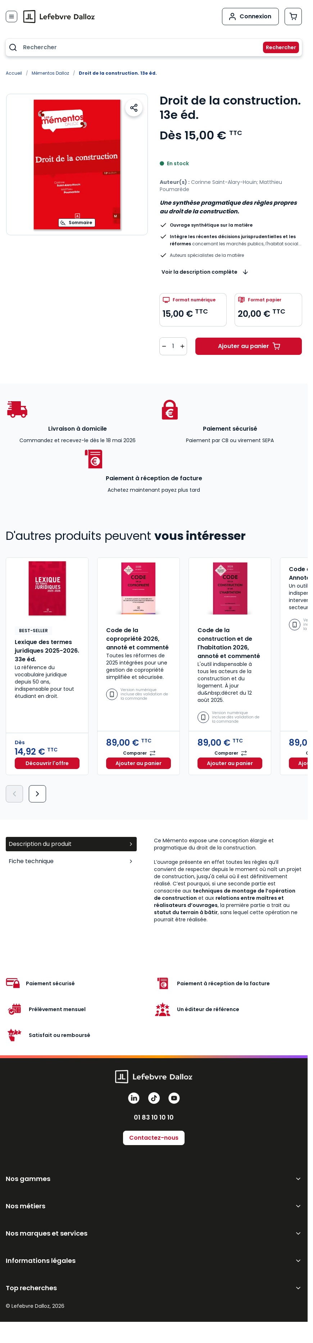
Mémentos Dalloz (50, 73)
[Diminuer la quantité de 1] (164, 346)
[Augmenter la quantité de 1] (182, 346)
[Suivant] (37, 793)
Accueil (14, 73)
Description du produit (71, 844)
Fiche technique (71, 861)
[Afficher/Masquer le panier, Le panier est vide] (293, 16)
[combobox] (154, 47)
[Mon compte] (250, 16)
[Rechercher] (276, 47)
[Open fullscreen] (77, 164)
